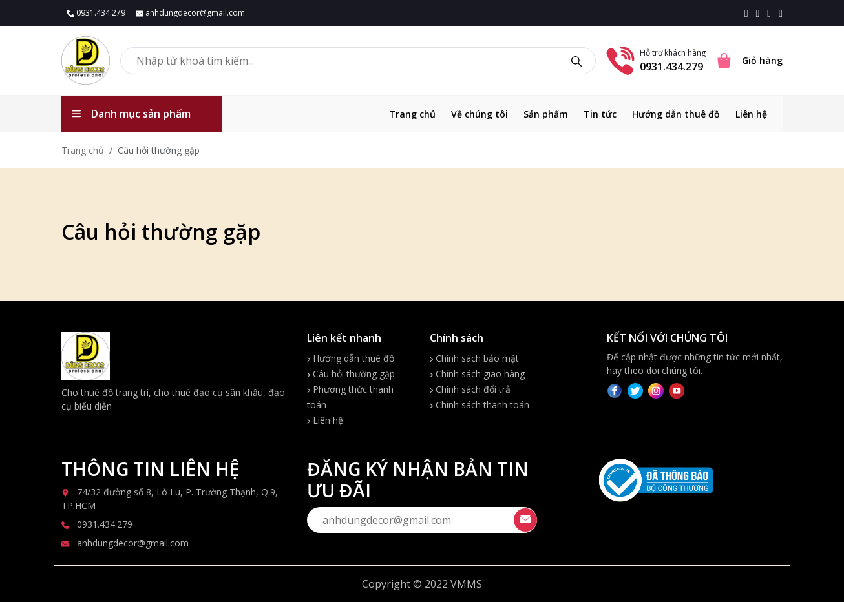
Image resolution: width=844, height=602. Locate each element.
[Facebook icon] (749, 13)
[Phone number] (620, 59)
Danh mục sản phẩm (131, 114)
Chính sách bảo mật (474, 358)
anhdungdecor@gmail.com (190, 12)
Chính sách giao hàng (477, 374)
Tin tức (600, 114)
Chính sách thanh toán (479, 405)
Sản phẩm (545, 114)
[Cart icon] (749, 60)
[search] (576, 60)
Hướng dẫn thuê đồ (676, 114)
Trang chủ (412, 114)
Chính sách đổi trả (470, 389)
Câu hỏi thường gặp (351, 374)
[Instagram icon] (760, 13)
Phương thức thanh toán (350, 397)
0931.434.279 (96, 12)
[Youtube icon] (781, 13)
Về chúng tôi (479, 114)
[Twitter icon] (771, 13)
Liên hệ (751, 114)
